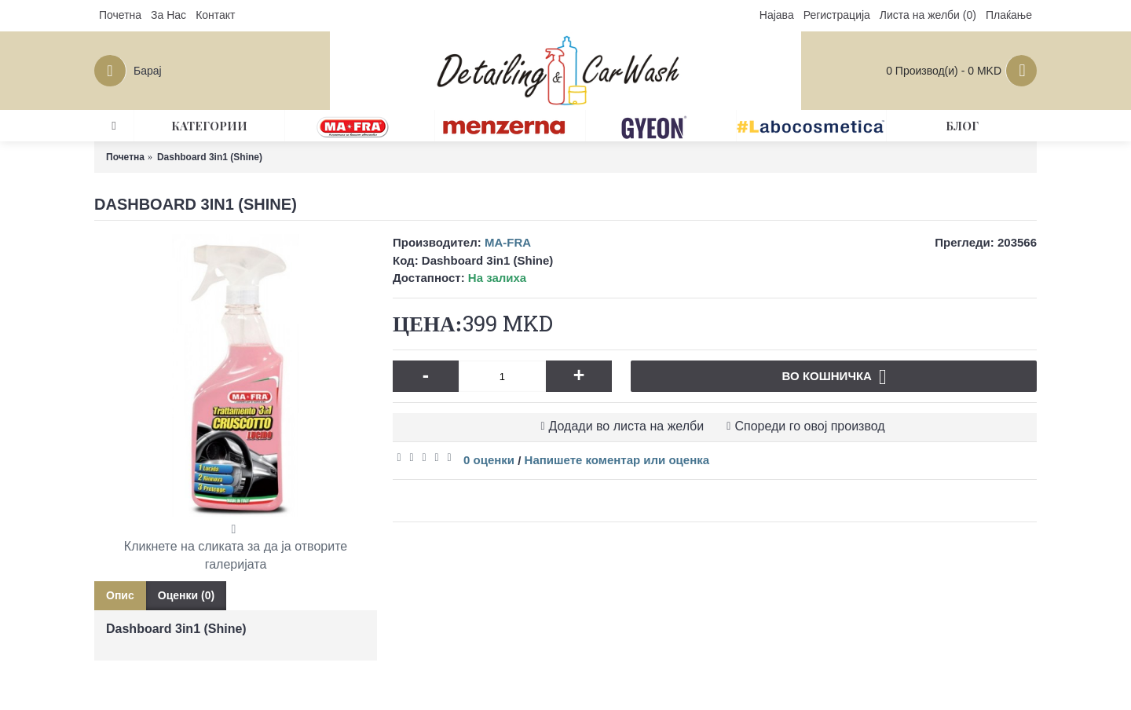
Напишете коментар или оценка (617, 460)
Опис (120, 595)
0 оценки (488, 460)
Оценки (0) (186, 595)
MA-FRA (508, 242)
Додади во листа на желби (627, 426)
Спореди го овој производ (809, 426)
